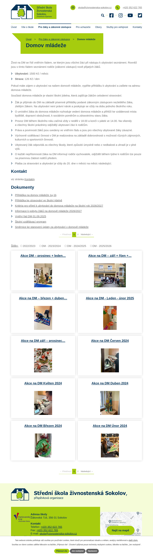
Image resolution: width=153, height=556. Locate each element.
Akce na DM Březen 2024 (43, 425)
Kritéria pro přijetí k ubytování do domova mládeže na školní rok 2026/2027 (59, 205)
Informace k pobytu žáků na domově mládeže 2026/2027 (48, 211)
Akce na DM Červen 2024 (110, 340)
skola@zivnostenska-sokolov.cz (58, 533)
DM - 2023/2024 (51, 246)
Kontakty (137, 27)
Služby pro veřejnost (117, 27)
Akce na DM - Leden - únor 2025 (110, 298)
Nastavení (92, 551)
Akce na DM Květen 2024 (43, 383)
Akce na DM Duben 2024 (109, 383)
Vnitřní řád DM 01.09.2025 (30, 216)
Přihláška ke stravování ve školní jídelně (38, 200)
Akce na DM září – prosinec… (43, 340)
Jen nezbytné (78, 551)
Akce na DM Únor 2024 (110, 425)
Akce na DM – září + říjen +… (110, 255)
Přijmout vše (61, 551)
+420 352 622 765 (51, 526)
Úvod (14, 27)
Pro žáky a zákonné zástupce (54, 27)
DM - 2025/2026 (102, 246)
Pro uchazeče (83, 27)
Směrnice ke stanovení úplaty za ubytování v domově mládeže (52, 227)
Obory (98, 27)
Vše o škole (27, 27)
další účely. (133, 540)
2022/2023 (29, 246)
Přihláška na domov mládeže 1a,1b (35, 195)
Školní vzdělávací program (30, 221)
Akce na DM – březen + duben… (43, 298)
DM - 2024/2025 (76, 246)
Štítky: (14, 245)
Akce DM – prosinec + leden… (43, 255)
